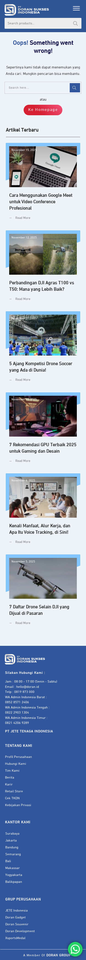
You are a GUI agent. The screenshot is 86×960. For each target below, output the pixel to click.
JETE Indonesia (16, 910)
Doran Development (20, 931)
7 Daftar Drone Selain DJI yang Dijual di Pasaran (43, 593)
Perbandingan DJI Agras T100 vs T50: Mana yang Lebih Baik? (43, 269)
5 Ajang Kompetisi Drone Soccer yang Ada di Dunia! (43, 350)
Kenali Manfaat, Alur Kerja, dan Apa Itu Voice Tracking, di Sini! (43, 512)
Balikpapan (13, 882)
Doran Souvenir (16, 924)
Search (75, 23)
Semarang (13, 854)
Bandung (11, 847)
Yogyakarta (13, 875)
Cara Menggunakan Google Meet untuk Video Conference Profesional (43, 185)
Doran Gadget (15, 917)
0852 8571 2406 (17, 702)
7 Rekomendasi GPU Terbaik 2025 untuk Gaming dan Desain (43, 431)
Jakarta (11, 840)
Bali (8, 861)
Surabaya (12, 833)
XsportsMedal (15, 938)
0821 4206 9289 (17, 723)
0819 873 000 (24, 692)
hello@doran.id (27, 687)
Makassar (12, 868)
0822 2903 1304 (17, 712)
